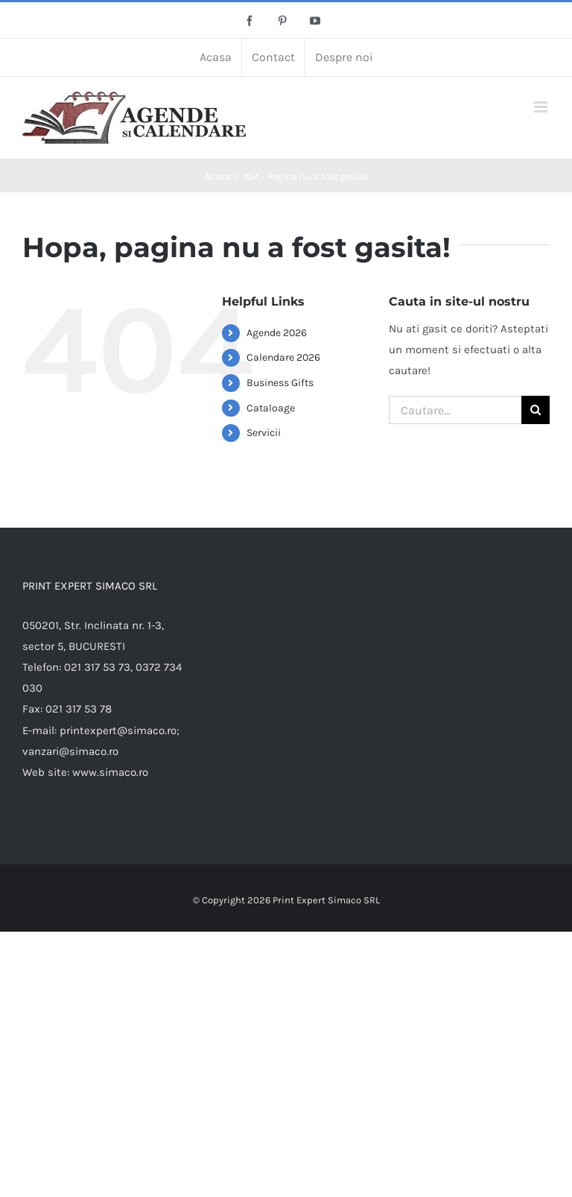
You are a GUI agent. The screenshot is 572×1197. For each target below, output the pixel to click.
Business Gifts (280, 382)
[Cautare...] (455, 410)
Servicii (264, 432)
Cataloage (271, 408)
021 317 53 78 (78, 709)
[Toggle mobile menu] (542, 107)
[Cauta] (535, 410)
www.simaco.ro (110, 772)
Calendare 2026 (283, 357)
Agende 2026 (277, 332)
